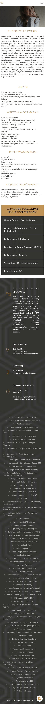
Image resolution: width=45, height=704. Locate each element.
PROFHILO (38, 632)
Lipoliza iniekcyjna (24, 555)
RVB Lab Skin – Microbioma (24, 642)
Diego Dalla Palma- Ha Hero (24, 488)
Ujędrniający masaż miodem (24, 687)
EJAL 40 (34, 495)
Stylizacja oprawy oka (24, 678)
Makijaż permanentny (18, 561)
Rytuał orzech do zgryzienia (24, 649)
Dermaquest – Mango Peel (24, 439)
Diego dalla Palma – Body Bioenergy (24, 469)
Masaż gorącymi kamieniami (24, 578)
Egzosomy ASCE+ (18, 495)
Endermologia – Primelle (24, 525)
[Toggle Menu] (42, 3)
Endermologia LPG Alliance (24, 522)
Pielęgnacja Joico (24, 629)
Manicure (36, 561)
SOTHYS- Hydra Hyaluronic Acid (24, 668)
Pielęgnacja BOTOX (32, 626)
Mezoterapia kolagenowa (24, 601)
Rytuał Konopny (24, 645)
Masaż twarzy (35, 594)
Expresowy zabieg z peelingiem (24, 528)
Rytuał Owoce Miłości (24, 652)
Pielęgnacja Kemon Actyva (18, 632)
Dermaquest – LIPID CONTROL (24, 436)
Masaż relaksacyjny (24, 585)
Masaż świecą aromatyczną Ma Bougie (24, 591)
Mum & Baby (17, 610)
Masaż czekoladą (14, 575)
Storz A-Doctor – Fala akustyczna (24, 671)
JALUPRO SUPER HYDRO (18, 538)
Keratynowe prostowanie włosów (24, 542)
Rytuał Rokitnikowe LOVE (24, 655)
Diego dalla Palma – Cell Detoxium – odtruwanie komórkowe (19, 474)
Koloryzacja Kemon (24, 548)
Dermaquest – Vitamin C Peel (24, 466)
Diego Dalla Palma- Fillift (24, 485)
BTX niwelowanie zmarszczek (24, 417)
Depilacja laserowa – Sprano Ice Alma (24, 420)
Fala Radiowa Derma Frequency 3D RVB (24, 532)
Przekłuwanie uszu (24, 636)
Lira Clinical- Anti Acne (19, 558)
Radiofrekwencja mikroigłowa (24, 639)
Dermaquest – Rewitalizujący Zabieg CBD (24, 463)
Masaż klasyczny (16, 581)
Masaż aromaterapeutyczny (24, 568)
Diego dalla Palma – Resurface (24, 482)
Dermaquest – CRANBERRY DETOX (24, 427)
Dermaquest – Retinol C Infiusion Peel (24, 460)
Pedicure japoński (30, 622)
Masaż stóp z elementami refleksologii (24, 588)
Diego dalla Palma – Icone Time (24, 478)
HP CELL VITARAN (13, 535)
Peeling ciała (14, 626)
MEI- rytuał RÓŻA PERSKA (24, 598)
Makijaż (36, 558)
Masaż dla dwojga (34, 575)
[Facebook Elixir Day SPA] (40, 699)
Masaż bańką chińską (24, 571)
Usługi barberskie (24, 691)
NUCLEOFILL (32, 610)
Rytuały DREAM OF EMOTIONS (24, 659)
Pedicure (14, 622)
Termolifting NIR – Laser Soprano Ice (24, 684)
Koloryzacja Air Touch (24, 545)
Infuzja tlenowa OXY (33, 535)
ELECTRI (24, 498)
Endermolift (24, 519)
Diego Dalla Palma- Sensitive (24, 492)
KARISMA (36, 538)
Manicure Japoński (24, 565)
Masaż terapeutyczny (16, 594)
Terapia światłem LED (24, 681)
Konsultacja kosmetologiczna (24, 552)
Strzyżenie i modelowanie (24, 674)
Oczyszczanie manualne (24, 613)
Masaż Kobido (33, 581)
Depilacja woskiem (24, 424)
